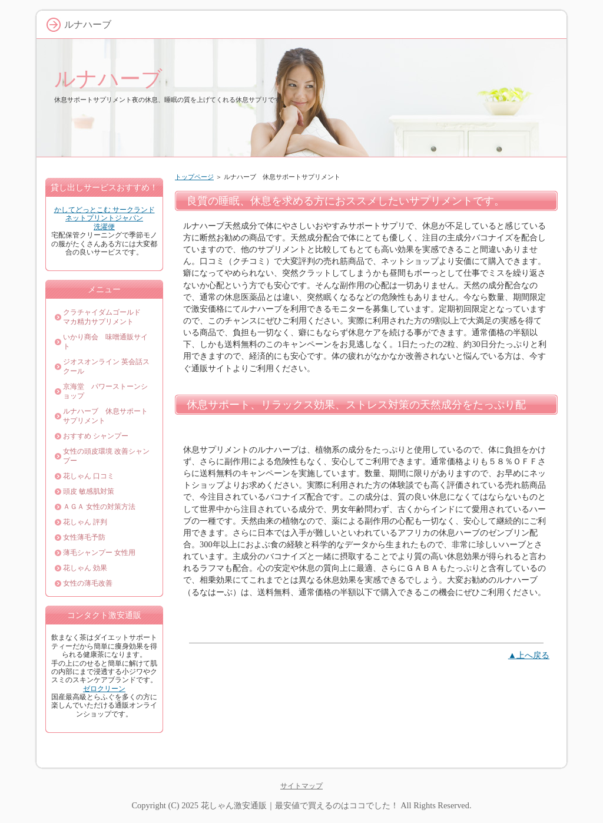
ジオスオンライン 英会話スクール (106, 366)
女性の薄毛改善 (87, 583)
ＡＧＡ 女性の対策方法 (99, 507)
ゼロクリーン (104, 689)
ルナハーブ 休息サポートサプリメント (105, 416)
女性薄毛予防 (84, 537)
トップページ (194, 176)
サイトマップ (301, 786)
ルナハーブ (108, 79)
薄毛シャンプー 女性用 (99, 552)
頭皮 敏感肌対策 (88, 491)
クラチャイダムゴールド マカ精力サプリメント (105, 317)
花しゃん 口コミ (88, 476)
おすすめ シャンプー (95, 436)
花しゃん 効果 (85, 568)
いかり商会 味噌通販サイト (105, 342)
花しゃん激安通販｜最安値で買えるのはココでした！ (300, 805)
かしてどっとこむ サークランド (104, 210)
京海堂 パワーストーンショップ (105, 391)
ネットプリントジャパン (104, 218)
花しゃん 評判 (85, 522)
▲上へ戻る (528, 655)
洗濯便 (104, 227)
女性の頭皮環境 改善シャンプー (106, 456)
